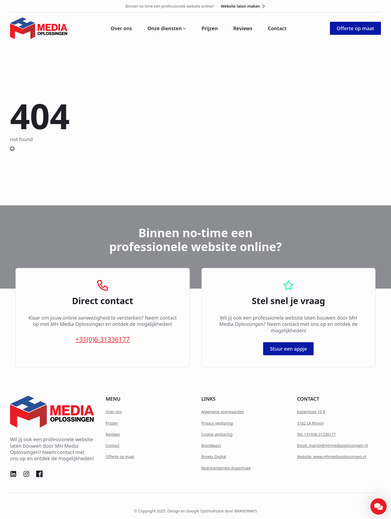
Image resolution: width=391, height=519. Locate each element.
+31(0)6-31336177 (102, 339)
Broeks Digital (213, 456)
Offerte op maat (120, 456)
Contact (277, 28)
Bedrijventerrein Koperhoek (226, 468)
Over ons (121, 28)
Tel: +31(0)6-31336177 (316, 434)
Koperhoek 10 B (311, 411)
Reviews (243, 28)
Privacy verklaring (217, 423)
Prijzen (209, 28)
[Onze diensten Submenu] (184, 28)
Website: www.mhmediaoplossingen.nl (331, 456)
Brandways (211, 445)
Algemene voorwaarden (222, 411)
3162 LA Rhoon (310, 423)
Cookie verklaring (217, 434)
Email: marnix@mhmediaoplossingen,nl (332, 445)
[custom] (13, 474)
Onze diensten (164, 28)
